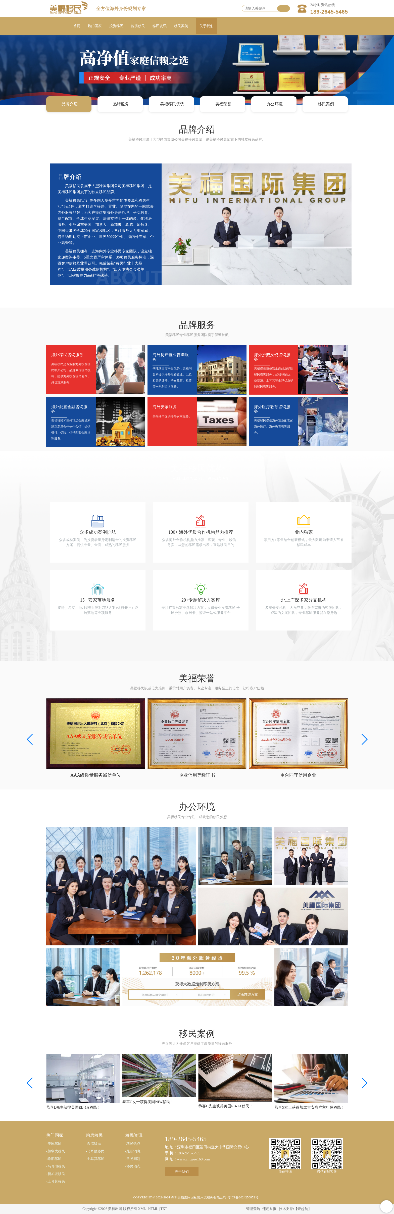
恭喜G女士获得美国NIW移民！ (148, 1102)
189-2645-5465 (329, 12)
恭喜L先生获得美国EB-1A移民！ (73, 1107)
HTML (153, 1209)
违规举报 (269, 1209)
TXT (163, 1209)
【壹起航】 (303, 1209)
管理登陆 (253, 1209)
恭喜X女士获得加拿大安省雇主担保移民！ (309, 1107)
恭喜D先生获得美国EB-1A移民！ (225, 1106)
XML (142, 1209)
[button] (364, 739)
